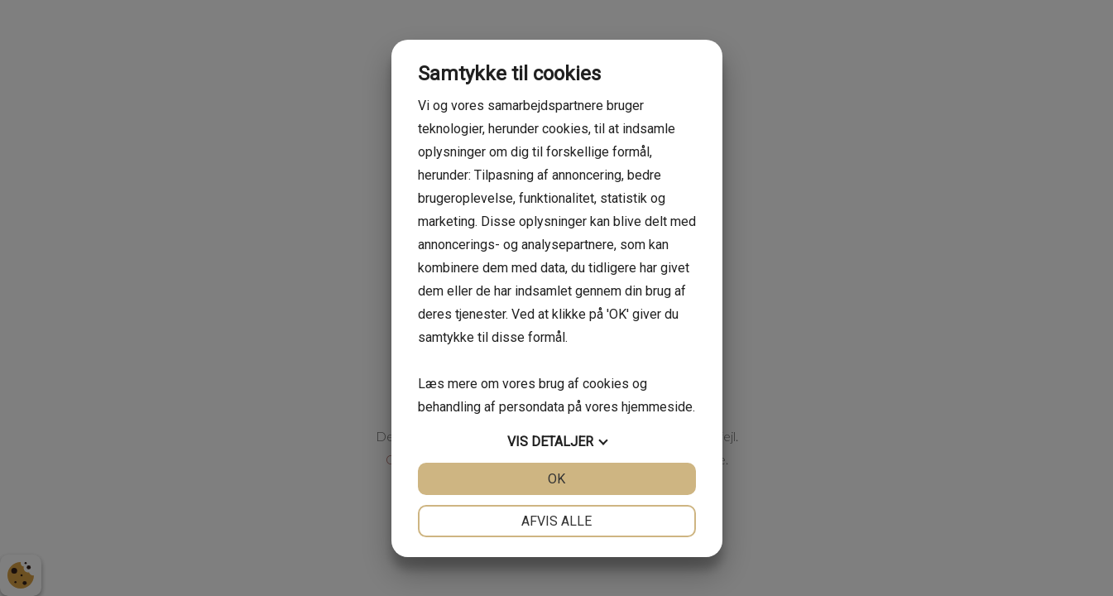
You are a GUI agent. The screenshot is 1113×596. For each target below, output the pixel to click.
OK (556, 479)
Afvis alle (556, 521)
